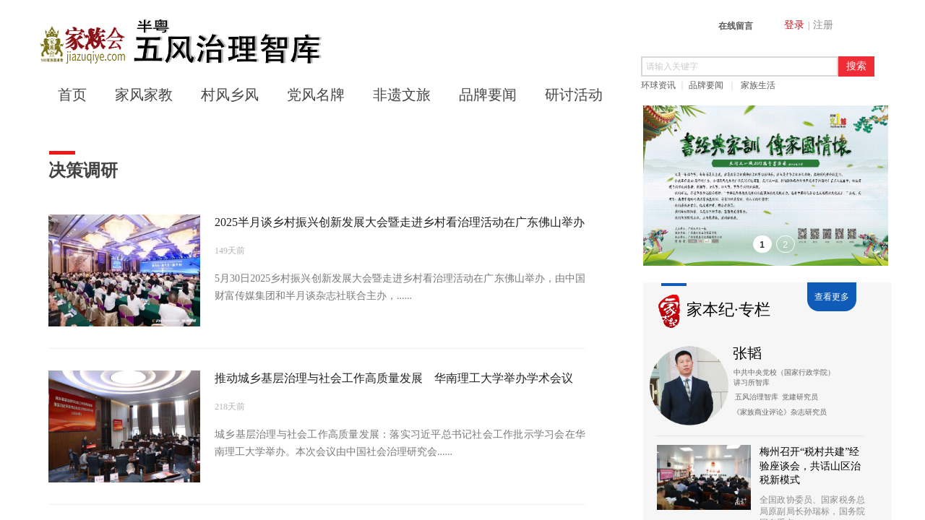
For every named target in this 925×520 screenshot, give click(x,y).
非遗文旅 (402, 95)
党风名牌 (316, 95)
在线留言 (735, 26)
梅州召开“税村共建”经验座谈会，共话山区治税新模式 (810, 465)
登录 (794, 25)
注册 (823, 25)
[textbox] (739, 66)
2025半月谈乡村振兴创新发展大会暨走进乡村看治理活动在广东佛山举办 (400, 222)
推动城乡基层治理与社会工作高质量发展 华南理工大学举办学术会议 (394, 378)
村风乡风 (230, 95)
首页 (72, 95)
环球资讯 (658, 85)
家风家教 (144, 95)
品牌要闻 (706, 85)
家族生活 (758, 85)
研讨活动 (574, 95)
